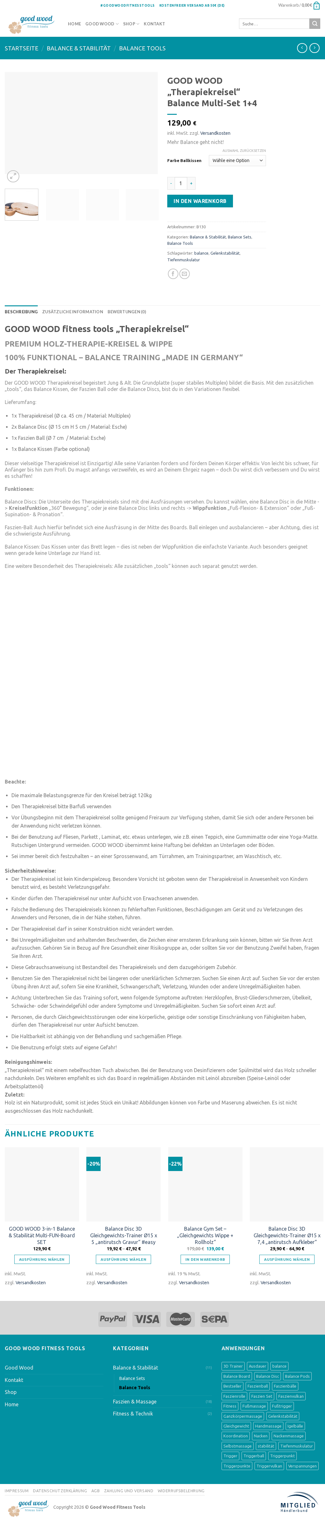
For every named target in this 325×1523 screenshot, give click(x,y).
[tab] (21, 311)
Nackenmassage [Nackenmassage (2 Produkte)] (289, 1436)
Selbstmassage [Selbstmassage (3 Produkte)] (237, 1446)
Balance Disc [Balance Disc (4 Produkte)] (267, 1376)
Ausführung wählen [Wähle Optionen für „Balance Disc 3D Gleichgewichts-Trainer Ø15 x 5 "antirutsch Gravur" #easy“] (123, 1259)
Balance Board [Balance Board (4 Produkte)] (236, 1376)
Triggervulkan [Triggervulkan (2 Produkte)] (269, 1466)
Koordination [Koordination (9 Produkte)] (235, 1436)
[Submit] (314, 23)
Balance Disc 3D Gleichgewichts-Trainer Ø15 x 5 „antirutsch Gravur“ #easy (123, 1235)
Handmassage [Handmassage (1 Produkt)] (268, 1426)
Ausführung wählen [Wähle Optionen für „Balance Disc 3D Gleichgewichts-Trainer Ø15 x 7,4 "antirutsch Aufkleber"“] (287, 1259)
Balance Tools (142, 48)
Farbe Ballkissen (184, 160)
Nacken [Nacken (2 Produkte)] (261, 1436)
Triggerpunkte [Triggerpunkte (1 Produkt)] (236, 1466)
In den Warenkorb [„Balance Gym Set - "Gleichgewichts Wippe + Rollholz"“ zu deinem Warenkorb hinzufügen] (205, 1259)
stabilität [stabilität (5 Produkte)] (266, 1446)
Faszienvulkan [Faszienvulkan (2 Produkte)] (291, 1396)
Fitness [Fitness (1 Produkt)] (229, 1406)
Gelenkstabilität (225, 253)
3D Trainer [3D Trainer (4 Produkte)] (233, 1366)
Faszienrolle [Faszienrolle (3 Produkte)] (234, 1396)
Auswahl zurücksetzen (244, 151)
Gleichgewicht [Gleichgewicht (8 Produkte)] (236, 1426)
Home (74, 23)
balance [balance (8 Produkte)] (279, 1366)
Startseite (21, 48)
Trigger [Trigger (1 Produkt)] (230, 1456)
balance (201, 253)
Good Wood (99, 23)
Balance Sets (239, 237)
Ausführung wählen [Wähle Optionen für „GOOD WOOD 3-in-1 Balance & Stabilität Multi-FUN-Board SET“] (42, 1259)
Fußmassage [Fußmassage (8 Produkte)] (254, 1406)
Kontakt (154, 23)
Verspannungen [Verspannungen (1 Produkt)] (302, 1466)
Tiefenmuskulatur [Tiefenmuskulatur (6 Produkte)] (296, 1446)
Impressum (17, 1491)
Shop (129, 23)
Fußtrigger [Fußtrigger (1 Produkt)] (282, 1406)
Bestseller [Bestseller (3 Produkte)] (232, 1386)
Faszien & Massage (134, 1401)
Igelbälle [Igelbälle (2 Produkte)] (295, 1426)
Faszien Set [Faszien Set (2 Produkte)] (261, 1396)
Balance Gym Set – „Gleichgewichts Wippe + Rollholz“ (205, 1235)
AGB (95, 1491)
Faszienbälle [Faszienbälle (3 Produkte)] (285, 1386)
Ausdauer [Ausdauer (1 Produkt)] (257, 1366)
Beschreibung (21, 311)
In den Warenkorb (200, 201)
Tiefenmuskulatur (183, 259)
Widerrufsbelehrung (181, 1491)
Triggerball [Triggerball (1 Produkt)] (253, 1456)
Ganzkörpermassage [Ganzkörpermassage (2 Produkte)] (242, 1416)
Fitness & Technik (133, 1413)
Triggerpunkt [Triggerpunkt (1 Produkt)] (282, 1456)
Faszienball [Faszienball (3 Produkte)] (258, 1386)
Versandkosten (215, 133)
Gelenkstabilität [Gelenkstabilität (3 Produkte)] (282, 1416)
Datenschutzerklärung (60, 1491)
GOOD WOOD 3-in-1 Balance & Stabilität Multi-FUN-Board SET (42, 1235)
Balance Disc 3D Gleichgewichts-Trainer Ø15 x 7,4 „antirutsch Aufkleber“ (287, 1235)
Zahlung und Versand (129, 1491)
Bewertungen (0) (127, 311)
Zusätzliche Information (72, 311)
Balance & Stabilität (79, 48)
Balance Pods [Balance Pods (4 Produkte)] (297, 1376)
